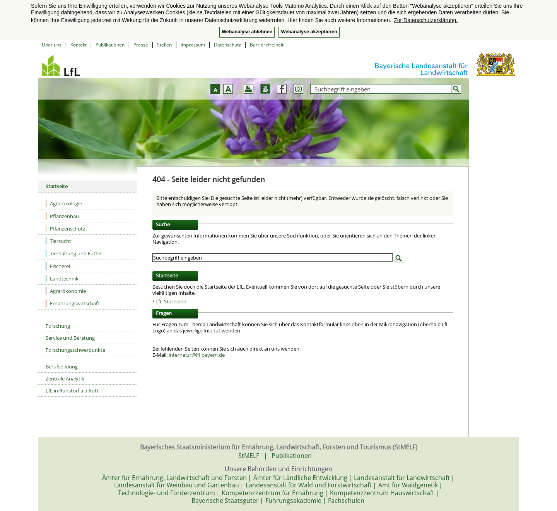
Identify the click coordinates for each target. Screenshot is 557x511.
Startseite (57, 186)
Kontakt (78, 44)
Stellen (164, 44)
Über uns (52, 44)
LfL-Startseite (170, 301)
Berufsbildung (62, 366)
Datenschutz (227, 44)
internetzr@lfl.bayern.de (197, 354)
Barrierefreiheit (267, 44)
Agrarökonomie (66, 290)
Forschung (58, 325)
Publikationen (110, 44)
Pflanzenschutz (65, 228)
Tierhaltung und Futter (74, 253)
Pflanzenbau (62, 216)
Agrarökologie (64, 203)
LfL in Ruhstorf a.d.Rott (72, 390)
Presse (140, 44)
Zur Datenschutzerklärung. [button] (426, 20)
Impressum (193, 44)
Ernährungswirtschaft (72, 303)
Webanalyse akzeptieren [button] (309, 31)
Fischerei (58, 266)
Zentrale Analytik (65, 378)
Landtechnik (62, 278)
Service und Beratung (70, 337)
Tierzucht (58, 240)
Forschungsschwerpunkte (75, 349)
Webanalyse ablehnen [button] (247, 31)
